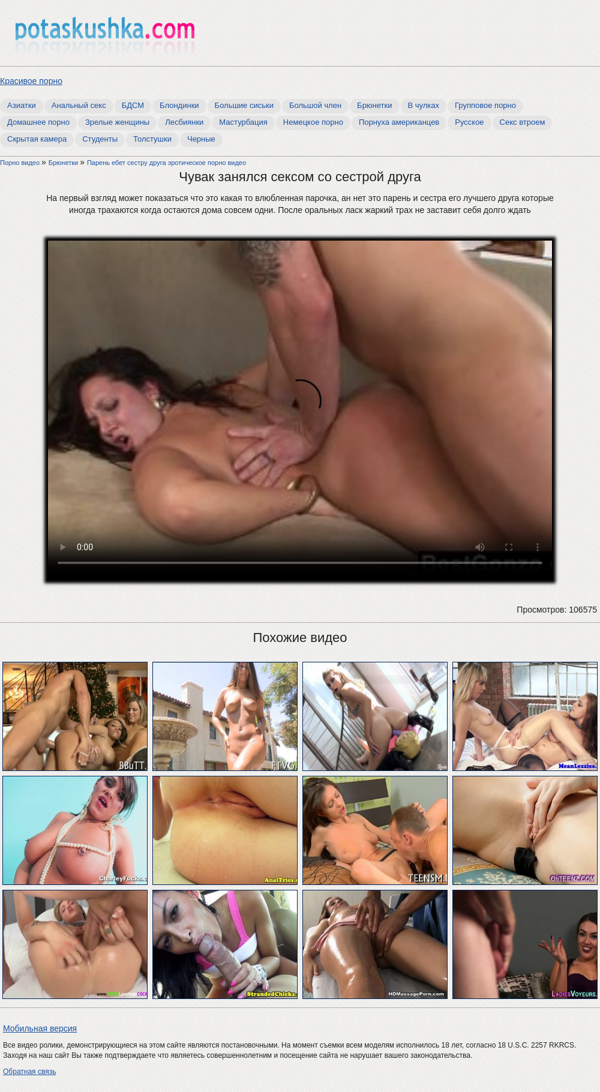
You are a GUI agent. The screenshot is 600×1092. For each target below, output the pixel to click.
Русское (469, 122)
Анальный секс (79, 105)
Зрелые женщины (117, 122)
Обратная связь (29, 1071)
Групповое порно (485, 105)
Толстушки (152, 138)
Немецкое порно (313, 122)
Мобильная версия (40, 1028)
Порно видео (20, 162)
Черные (201, 138)
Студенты (100, 138)
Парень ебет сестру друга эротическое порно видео (166, 162)
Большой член (315, 105)
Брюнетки (374, 105)
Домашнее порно (38, 122)
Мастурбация (243, 122)
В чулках (424, 105)
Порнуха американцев (399, 122)
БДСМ (133, 105)
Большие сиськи (244, 105)
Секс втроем (522, 122)
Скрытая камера (37, 138)
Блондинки (179, 105)
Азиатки (21, 105)
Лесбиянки (184, 122)
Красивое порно (31, 81)
